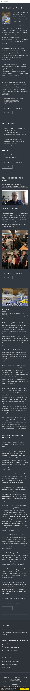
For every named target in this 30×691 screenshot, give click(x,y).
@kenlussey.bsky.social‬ (10, 664)
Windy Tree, (5, 323)
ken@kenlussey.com (10, 644)
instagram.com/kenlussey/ (12, 650)
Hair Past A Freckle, (7, 350)
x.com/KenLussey (8, 667)
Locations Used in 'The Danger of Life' (14, 128)
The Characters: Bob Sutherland (13, 132)
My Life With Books (9, 146)
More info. (11, 689)
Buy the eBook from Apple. (11, 103)
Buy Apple (7, 112)
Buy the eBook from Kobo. (11, 100)
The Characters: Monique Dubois (13, 139)
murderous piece (12, 224)
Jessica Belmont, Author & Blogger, (12, 388)
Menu (26, 2)
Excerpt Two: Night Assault (11, 157)
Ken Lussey (5, 1)
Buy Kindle (7, 108)
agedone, (4, 313)
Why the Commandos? (10, 130)
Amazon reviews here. (17, 442)
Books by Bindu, (6, 366)
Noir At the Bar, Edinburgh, (21, 213)
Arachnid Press (12, 89)
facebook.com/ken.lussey (12, 647)
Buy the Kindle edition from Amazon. (14, 98)
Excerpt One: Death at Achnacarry (13, 155)
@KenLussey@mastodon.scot (12, 661)
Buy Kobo (19, 108)
